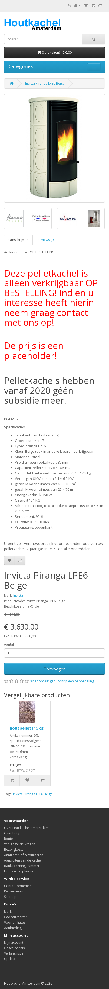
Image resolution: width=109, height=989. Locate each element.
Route (8, 838)
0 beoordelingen (42, 681)
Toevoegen (54, 669)
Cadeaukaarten (16, 917)
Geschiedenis (14, 948)
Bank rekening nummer (21, 865)
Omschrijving (18, 239)
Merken (9, 911)
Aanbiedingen (14, 928)
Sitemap (10, 896)
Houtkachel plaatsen (19, 871)
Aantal (9, 644)
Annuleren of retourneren (23, 855)
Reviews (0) (46, 239)
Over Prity (11, 833)
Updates (10, 958)
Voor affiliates (14, 922)
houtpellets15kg (27, 728)
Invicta (18, 595)
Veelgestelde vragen (19, 844)
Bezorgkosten (14, 849)
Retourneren (13, 891)
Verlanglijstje (14, 953)
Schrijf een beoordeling (76, 681)
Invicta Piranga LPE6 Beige (45, 83)
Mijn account (13, 942)
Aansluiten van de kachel (23, 860)
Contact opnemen (18, 886)
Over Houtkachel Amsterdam (26, 828)
